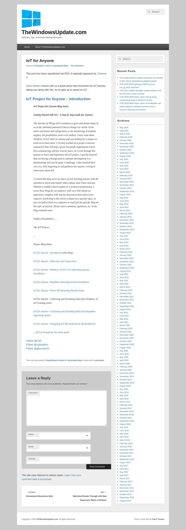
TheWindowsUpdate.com (54, 32)
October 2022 (126, 265)
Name (31, 434)
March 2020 (125, 363)
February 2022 (126, 290)
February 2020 (126, 367)
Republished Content (55, 360)
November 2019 (127, 376)
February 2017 (126, 481)
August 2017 (125, 462)
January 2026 (126, 140)
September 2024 (127, 191)
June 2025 (124, 162)
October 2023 (126, 226)
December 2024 (127, 182)
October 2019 (126, 379)
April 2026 (124, 131)
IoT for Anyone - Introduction (47, 252)
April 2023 (124, 245)
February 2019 (126, 405)
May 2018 (124, 434)
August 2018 (125, 424)
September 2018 (127, 421)
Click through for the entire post (52, 332)
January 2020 (126, 370)
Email (30, 446)
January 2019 (126, 408)
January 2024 (126, 217)
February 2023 (126, 252)
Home (27, 47)
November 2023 (127, 223)
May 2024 (124, 204)
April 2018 (124, 437)
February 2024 (126, 213)
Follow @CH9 (33, 340)
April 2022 (124, 284)
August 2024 (125, 194)
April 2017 (124, 475)
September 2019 (127, 383)
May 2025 (124, 166)
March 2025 (125, 172)
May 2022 (124, 280)
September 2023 (127, 229)
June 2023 (124, 239)
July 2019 (124, 389)
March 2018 (125, 440)
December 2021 (127, 296)
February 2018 (126, 443)
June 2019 (124, 392)
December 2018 (127, 411)
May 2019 (124, 395)
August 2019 (125, 386)
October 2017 (126, 456)
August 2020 (125, 347)
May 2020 (124, 357)
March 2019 (125, 402)
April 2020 (124, 360)
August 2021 (125, 309)
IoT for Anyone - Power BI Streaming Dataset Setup (58, 290)
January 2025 (126, 178)
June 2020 (124, 354)
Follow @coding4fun (37, 344)
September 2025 (127, 153)
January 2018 (126, 446)
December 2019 (127, 373)
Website (32, 459)
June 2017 (124, 469)
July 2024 (124, 198)
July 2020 (124, 351)
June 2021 (124, 316)
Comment (33, 393)
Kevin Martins (33, 86)
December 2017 (127, 450)
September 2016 (127, 497)
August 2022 (125, 271)
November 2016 (127, 491)
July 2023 (124, 236)
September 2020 (127, 344)
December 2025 (127, 143)
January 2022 (126, 293)
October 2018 (126, 418)
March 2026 (125, 134)
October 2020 (126, 341)
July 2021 (124, 312)
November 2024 (127, 185)
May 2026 (124, 127)
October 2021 (126, 303)
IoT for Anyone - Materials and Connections (55, 261)
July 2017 (124, 466)
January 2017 (126, 485)
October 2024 (126, 188)
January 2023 (126, 255)
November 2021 (127, 300)
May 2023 (124, 242)
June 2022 (124, 277)
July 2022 (124, 274)
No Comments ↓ (78, 66)
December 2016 (127, 488)
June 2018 (124, 430)
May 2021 (124, 319)
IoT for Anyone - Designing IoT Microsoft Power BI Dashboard (64, 324)
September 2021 (127, 306)
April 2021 (124, 322)
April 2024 (124, 207)
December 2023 (127, 220)
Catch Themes (158, 519)
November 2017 (127, 453)
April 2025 (124, 169)
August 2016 (125, 501)
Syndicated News (60, 66)
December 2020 (127, 335)
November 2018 (127, 414)
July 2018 (124, 427)
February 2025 (126, 175)
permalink (99, 360)
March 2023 (125, 249)
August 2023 (125, 233)
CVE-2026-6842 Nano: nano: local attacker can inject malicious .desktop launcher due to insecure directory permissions (140, 106)
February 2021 (126, 328)
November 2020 (127, 338)
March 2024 (125, 210)
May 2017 (124, 472)
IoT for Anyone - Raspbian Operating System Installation (61, 282)
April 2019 (124, 399)
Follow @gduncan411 (38, 348)
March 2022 (125, 287)
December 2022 (127, 258)
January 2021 (126, 332)
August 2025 (125, 156)
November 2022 (127, 261)
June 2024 (124, 201)
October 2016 (126, 494)
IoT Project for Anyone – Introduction (58, 99)
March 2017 (125, 478)
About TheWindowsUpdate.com (50, 47)
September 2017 (127, 459)
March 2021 (125, 325)
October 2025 (126, 150)
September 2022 (127, 268)
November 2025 (127, 146)
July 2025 (124, 159)
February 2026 (126, 137)
